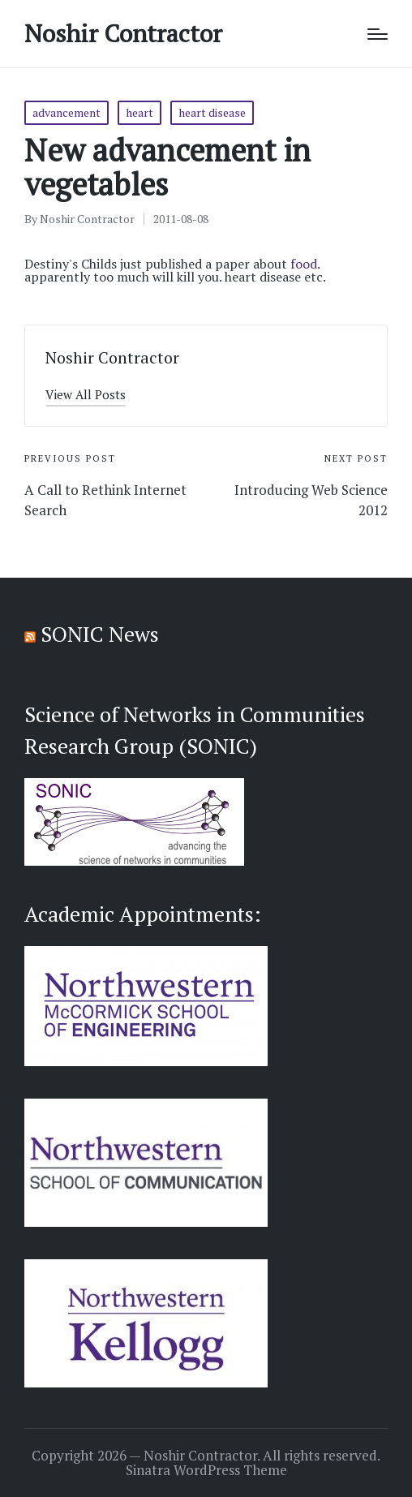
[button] (85, 395)
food (303, 264)
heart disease (212, 112)
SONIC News (100, 633)
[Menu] (377, 34)
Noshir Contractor (123, 33)
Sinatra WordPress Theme (206, 1470)
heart (139, 112)
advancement (66, 112)
